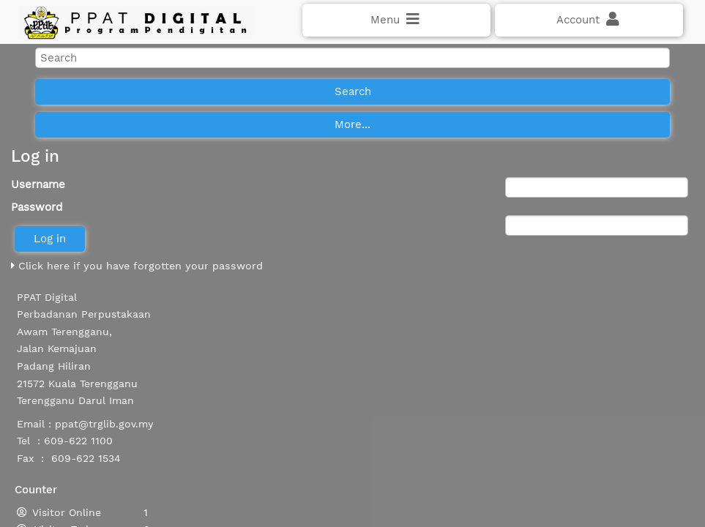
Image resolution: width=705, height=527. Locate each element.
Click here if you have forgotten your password (137, 302)
